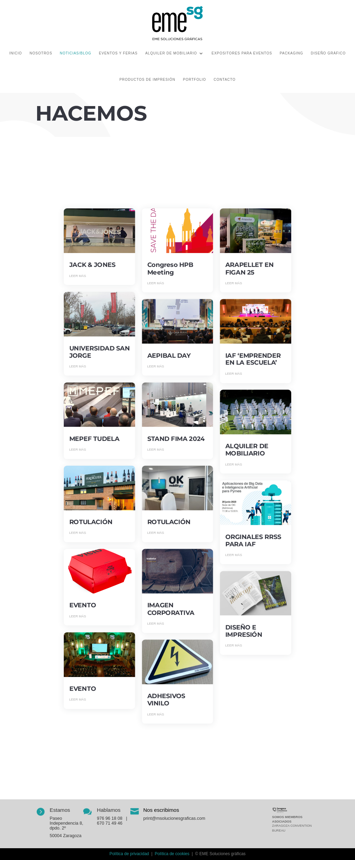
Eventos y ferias (118, 53)
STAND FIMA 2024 (176, 439)
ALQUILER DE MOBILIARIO (247, 450)
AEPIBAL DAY (169, 355)
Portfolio (194, 79)
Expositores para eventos (241, 53)
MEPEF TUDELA (94, 439)
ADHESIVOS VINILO (166, 700)
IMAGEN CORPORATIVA (170, 609)
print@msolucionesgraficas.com (174, 818)
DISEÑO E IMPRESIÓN (243, 631)
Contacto (224, 79)
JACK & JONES (92, 265)
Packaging (291, 53)
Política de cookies (172, 853)
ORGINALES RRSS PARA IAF (253, 540)
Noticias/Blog (76, 53)
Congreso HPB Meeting (170, 268)
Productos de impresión (147, 79)
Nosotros (40, 53)
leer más (77, 276)
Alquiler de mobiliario (171, 53)
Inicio (15, 53)
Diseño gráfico (328, 53)
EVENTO (82, 605)
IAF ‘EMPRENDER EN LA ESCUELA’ (253, 359)
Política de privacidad (129, 853)
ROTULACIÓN (91, 522)
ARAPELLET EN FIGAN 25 (249, 268)
